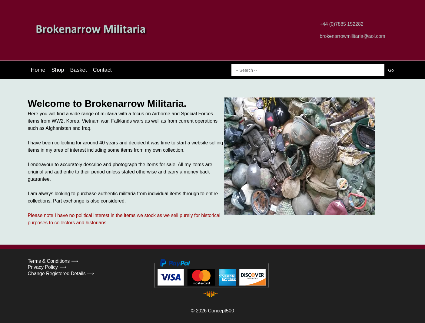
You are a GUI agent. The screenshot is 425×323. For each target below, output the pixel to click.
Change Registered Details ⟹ (61, 273)
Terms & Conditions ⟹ (53, 261)
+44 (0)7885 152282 (342, 24)
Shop (57, 70)
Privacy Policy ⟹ (47, 267)
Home (38, 70)
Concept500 (221, 310)
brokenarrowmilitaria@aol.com (352, 36)
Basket (78, 70)
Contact (102, 70)
